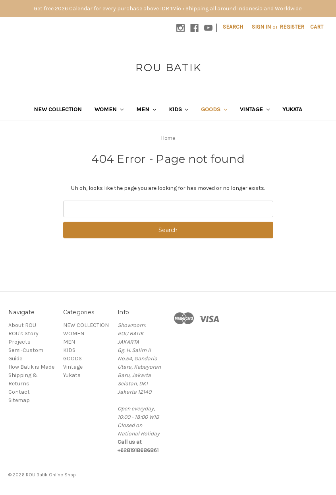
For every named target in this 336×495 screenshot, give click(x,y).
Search (233, 26)
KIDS (179, 109)
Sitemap (19, 400)
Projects (19, 341)
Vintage (255, 109)
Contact (19, 392)
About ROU (22, 325)
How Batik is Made (31, 367)
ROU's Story (23, 333)
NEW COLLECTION (58, 109)
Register (292, 26)
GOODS (214, 109)
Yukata (292, 109)
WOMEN (109, 109)
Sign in (261, 26)
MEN (146, 109)
